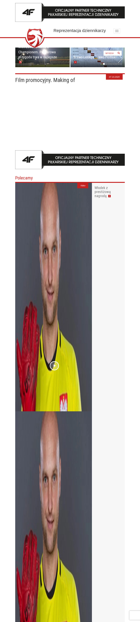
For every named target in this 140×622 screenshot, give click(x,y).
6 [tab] (113, 64)
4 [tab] (109, 64)
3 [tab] (106, 64)
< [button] (20, 58)
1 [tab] (101, 64)
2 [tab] (104, 64)
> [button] (120, 58)
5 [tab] (111, 64)
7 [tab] (116, 64)
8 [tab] (118, 64)
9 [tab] (121, 64)
